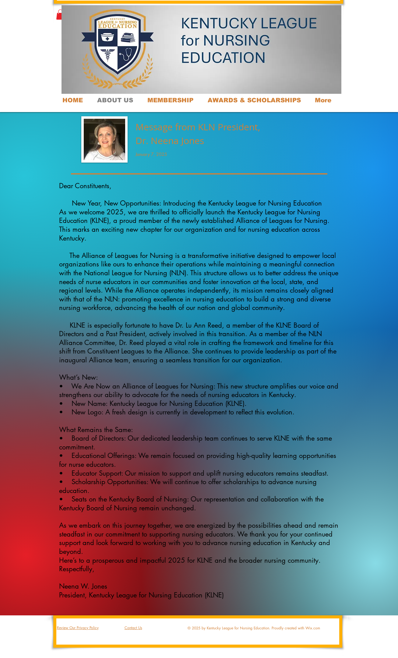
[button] (60, 14)
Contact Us (133, 627)
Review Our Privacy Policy (78, 627)
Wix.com (312, 628)
